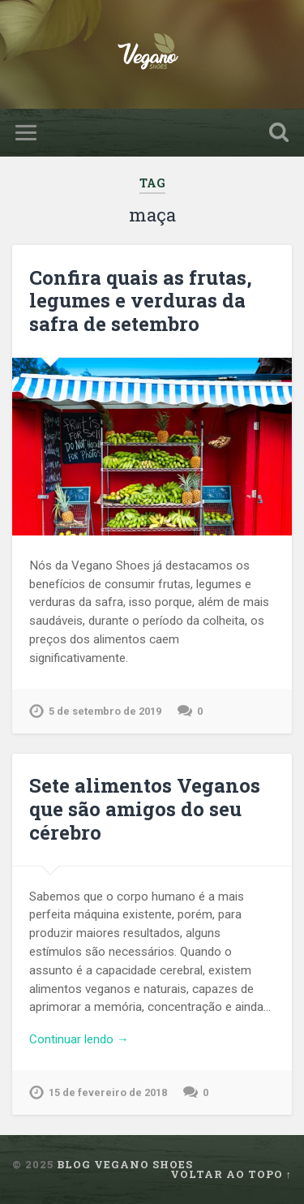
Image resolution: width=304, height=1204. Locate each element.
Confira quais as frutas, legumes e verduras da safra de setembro (140, 301)
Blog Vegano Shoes (125, 1164)
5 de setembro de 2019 (105, 711)
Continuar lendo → (79, 1039)
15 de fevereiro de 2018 (108, 1092)
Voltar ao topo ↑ (231, 1173)
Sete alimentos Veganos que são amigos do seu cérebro (144, 808)
